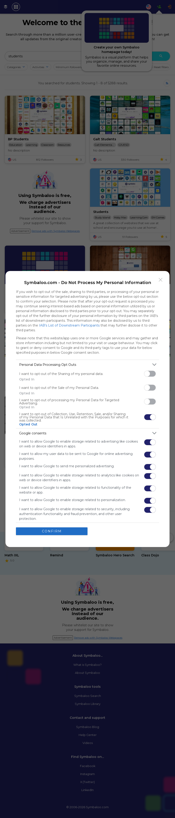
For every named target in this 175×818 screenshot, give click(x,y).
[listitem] (87, 364)
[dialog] (87, 409)
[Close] (160, 280)
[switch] (150, 374)
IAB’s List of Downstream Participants (69, 325)
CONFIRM (52, 531)
